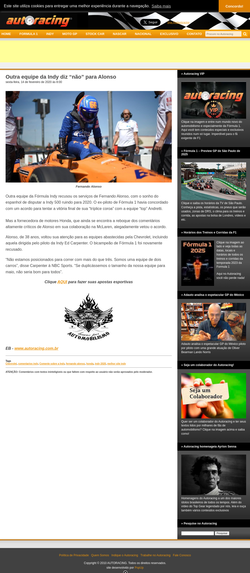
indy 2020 (100, 363)
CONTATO (194, 34)
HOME (6, 34)
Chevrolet (11, 363)
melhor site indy (116, 363)
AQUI (62, 282)
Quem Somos (100, 555)
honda (90, 363)
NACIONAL (143, 34)
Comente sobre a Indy (52, 363)
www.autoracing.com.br (36, 348)
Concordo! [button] (234, 6)
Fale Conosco (182, 555)
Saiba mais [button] (161, 6)
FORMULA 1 (28, 34)
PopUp (139, 567)
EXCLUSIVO (169, 34)
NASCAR (120, 34)
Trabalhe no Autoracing (155, 555)
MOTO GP (69, 34)
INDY (50, 34)
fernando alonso (75, 363)
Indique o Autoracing (125, 555)
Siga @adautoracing (178, 22)
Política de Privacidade (74, 555)
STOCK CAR (95, 34)
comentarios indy (28, 363)
